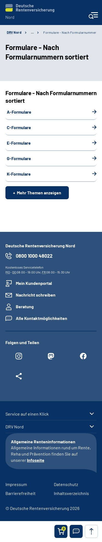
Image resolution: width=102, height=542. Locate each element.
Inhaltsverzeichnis (71, 493)
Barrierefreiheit (20, 493)
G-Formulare (19, 158)
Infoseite (35, 460)
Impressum (16, 484)
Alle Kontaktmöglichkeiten (41, 318)
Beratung (25, 306)
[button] (76, 531)
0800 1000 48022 (34, 256)
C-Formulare (19, 127)
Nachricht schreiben (35, 294)
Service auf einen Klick (27, 414)
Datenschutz (66, 484)
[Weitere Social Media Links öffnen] (18, 377)
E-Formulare (19, 142)
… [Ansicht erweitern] (32, 32)
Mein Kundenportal (34, 283)
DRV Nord (14, 427)
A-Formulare (19, 111)
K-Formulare (19, 173)
